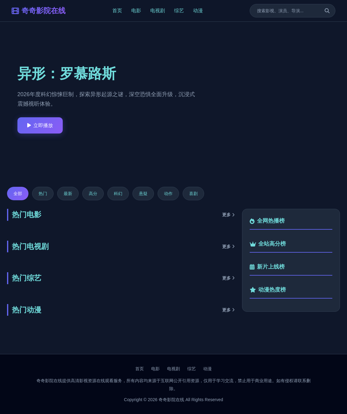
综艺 (179, 10)
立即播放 (40, 125)
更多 (228, 214)
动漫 (198, 10)
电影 (136, 10)
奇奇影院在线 (38, 10)
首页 (117, 10)
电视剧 (157, 10)
